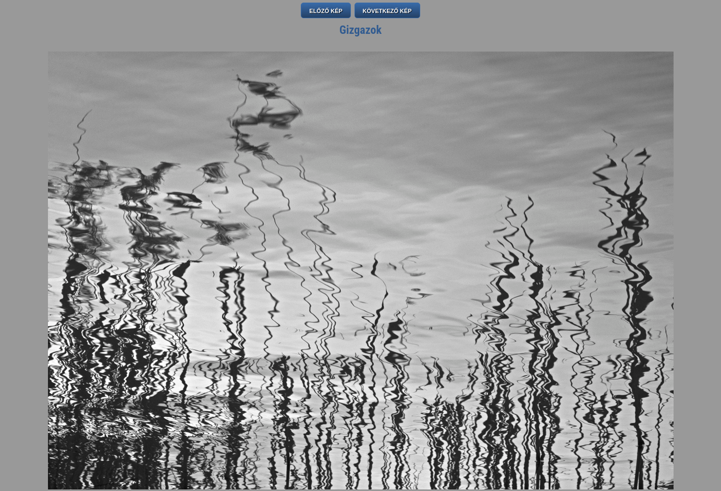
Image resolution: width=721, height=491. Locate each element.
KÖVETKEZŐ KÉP (387, 11)
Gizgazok (360, 29)
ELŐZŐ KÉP (326, 11)
